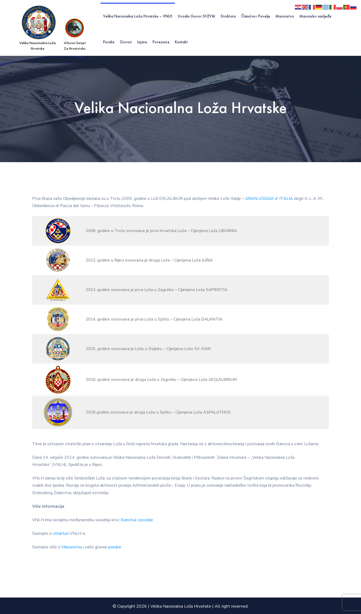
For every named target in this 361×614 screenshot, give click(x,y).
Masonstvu (71, 547)
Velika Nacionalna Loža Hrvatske (180, 606)
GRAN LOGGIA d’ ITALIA (269, 198)
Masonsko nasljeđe (315, 16)
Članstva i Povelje (255, 16)
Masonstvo (284, 16)
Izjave (142, 41)
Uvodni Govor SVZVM (196, 16)
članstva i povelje (137, 520)
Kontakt (181, 41)
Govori (126, 41)
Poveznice (160, 41)
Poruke (108, 41)
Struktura (228, 16)
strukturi (61, 533)
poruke (114, 547)
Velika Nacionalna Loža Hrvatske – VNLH (137, 16)
